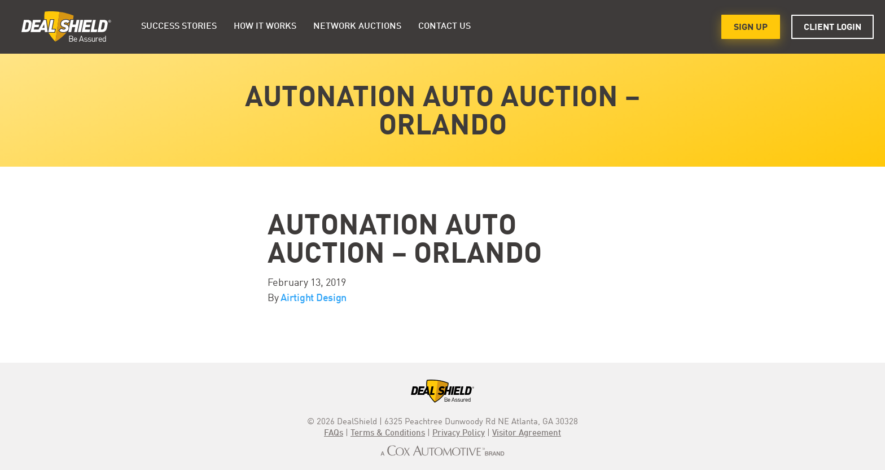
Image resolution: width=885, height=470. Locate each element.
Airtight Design (314, 298)
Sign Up (751, 27)
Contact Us (444, 26)
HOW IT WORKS (265, 26)
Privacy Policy (458, 433)
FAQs (333, 433)
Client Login (832, 27)
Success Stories (179, 26)
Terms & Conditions (388, 433)
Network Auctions (357, 26)
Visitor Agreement (526, 433)
